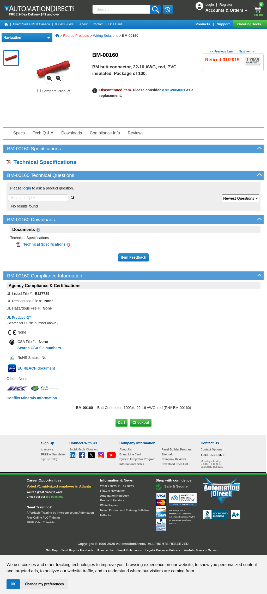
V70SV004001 (173, 90)
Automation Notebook (114, 495)
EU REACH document (36, 368)
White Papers (109, 505)
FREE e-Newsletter (112, 490)
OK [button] (13, 584)
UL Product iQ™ (20, 317)
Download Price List (175, 464)
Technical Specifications (41, 162)
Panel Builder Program (177, 449)
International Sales (131, 464)
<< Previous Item (221, 51)
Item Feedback (133, 257)
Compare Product (53, 91)
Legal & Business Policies (163, 550)
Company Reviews (174, 459)
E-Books (105, 515)
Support (224, 24)
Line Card (115, 24)
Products (203, 24)
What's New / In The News (117, 485)
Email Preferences (129, 550)
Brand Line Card (130, 454)
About (84, 24)
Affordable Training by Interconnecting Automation (60, 512)
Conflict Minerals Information (32, 398)
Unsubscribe (105, 550)
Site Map (52, 550)
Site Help (168, 454)
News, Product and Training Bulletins (124, 510)
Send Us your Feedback (78, 550)
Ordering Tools (249, 24)
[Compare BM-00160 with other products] (39, 90)
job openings (54, 496)
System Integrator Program (137, 459)
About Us (125, 449)
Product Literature (112, 500)
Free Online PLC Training (43, 517)
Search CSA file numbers (39, 348)
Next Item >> (247, 51)
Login (210, 5)
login (26, 188)
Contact (98, 24)
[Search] (121, 9)
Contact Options (211, 449)
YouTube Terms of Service (201, 550)
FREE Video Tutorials (40, 522)
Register (225, 5)
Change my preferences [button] (44, 584)
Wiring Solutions (105, 36)
